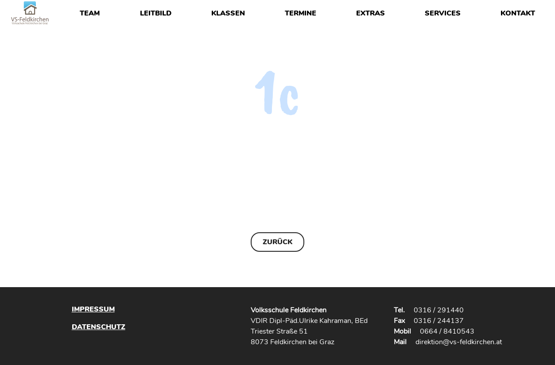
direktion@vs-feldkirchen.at (458, 342)
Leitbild (155, 13)
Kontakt (518, 13)
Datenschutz (98, 326)
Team (90, 13)
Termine (300, 13)
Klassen (228, 13)
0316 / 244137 (439, 321)
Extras (370, 13)
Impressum (93, 309)
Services (443, 13)
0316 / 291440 (439, 310)
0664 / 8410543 (447, 331)
